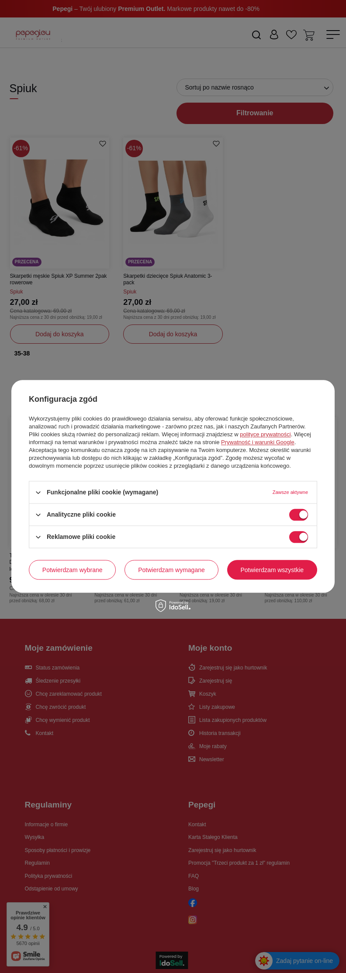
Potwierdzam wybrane (72, 569)
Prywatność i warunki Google (257, 442)
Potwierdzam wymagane (171, 569)
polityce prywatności (265, 434)
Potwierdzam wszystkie (272, 569)
